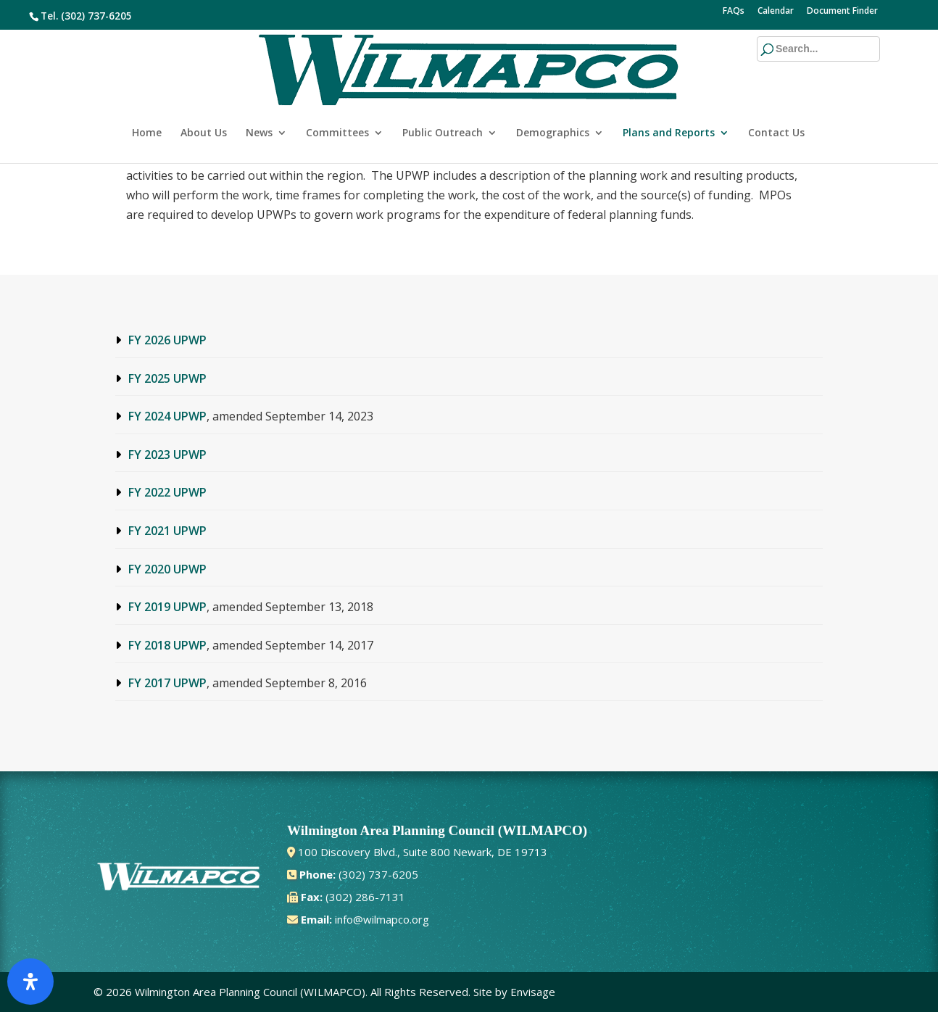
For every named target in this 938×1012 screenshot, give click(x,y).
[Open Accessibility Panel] (30, 981)
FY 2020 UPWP (167, 569)
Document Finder (842, 12)
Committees (337, 85)
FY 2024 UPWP (167, 416)
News (259, 85)
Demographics (552, 85)
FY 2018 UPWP (167, 645)
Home (147, 85)
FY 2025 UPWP (167, 378)
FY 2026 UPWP (167, 340)
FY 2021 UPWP (167, 531)
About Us (203, 85)
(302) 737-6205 (96, 15)
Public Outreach (442, 85)
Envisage (532, 991)
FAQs (733, 12)
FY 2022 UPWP (167, 492)
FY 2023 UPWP (167, 455)
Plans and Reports (669, 85)
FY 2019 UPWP (167, 607)
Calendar (776, 12)
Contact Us (776, 85)
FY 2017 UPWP (167, 683)
